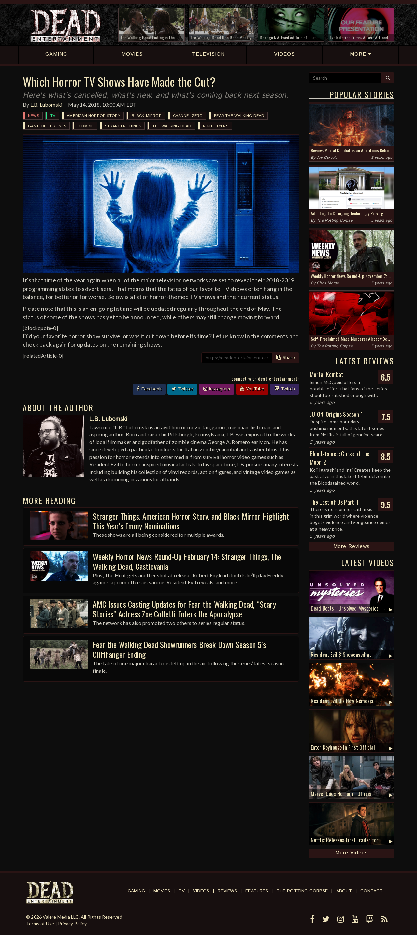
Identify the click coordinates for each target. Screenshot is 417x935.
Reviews (227, 891)
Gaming (136, 891)
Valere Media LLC (61, 917)
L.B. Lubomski (46, 104)
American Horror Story (93, 116)
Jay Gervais (327, 157)
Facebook (149, 389)
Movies (161, 891)
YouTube (252, 389)
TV (52, 116)
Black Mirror (146, 116)
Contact (371, 891)
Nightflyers (215, 126)
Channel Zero (188, 116)
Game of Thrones (47, 126)
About (344, 891)
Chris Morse (327, 283)
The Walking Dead (171, 126)
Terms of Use (40, 923)
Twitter (182, 389)
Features (256, 891)
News (33, 116)
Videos (201, 891)
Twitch (284, 389)
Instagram (216, 389)
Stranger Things (123, 126)
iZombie (85, 126)
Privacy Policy (72, 923)
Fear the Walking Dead (239, 116)
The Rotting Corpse (334, 220)
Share (285, 357)
